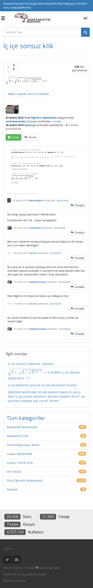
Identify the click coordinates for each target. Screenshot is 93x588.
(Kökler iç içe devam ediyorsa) (44, 374)
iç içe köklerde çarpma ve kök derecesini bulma (42, 385)
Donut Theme (13, 568)
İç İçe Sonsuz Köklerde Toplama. (31, 364)
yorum (32, 137)
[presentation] (24, 81)
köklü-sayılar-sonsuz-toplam (28, 94)
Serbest (12, 489)
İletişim (7, 548)
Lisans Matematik (19, 454)
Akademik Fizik (17, 436)
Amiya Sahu (52, 568)
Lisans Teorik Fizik (20, 463)
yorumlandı (62, 200)
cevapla (79, 205)
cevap (15, 137)
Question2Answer (34, 574)
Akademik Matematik (22, 427)
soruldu (56, 121)
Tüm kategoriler (26, 417)
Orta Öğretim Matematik (40, 118)
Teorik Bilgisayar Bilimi (23, 445)
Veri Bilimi (14, 472)
